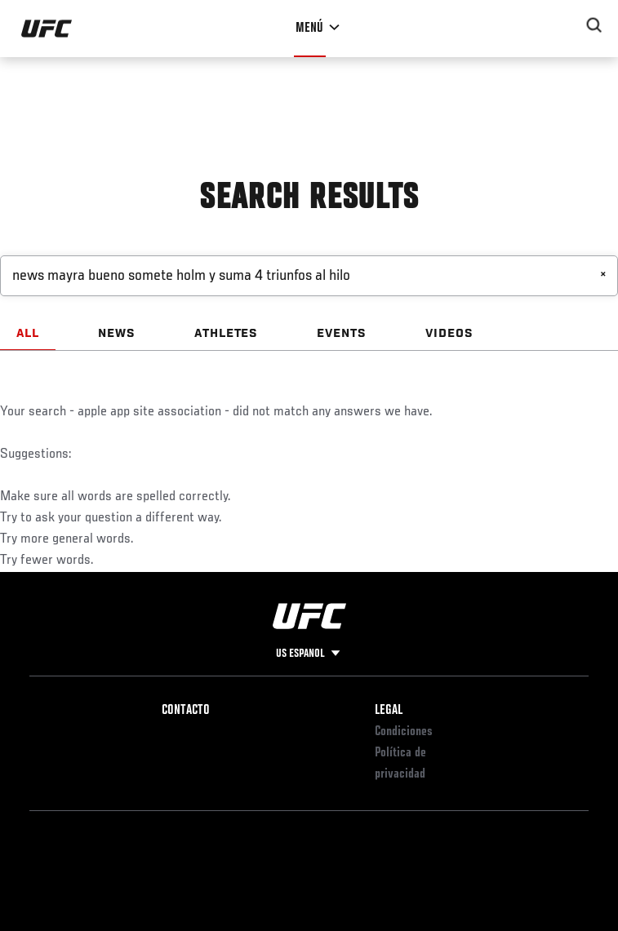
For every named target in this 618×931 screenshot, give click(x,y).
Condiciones (404, 732)
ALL (27, 333)
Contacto (186, 710)
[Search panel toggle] (594, 25)
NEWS (117, 333)
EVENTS (342, 333)
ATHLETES (226, 333)
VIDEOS (449, 333)
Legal (388, 710)
